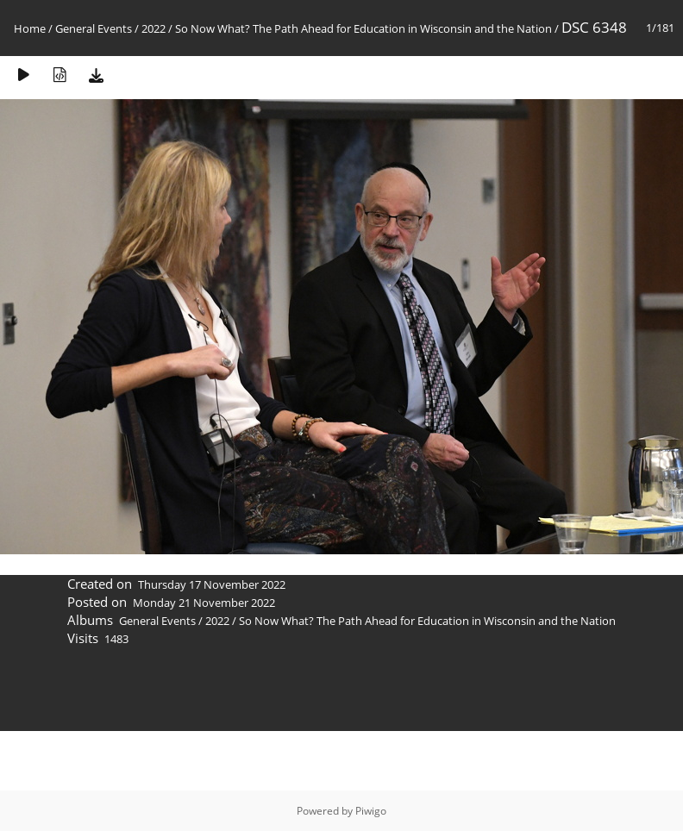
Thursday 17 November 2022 (211, 584)
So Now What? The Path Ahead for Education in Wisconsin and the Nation (363, 28)
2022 (153, 28)
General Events (93, 28)
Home (30, 28)
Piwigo (370, 810)
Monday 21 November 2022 (204, 602)
